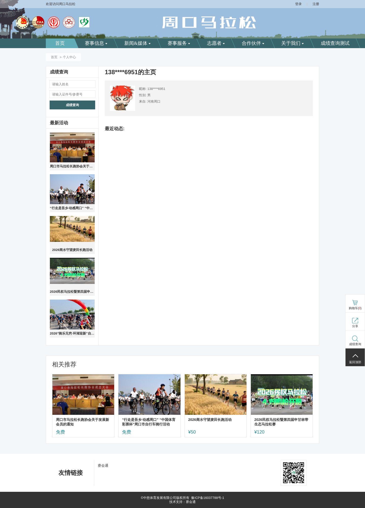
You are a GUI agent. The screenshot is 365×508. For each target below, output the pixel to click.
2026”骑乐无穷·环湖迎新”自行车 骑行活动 (72, 333)
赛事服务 (179, 43)
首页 (60, 43)
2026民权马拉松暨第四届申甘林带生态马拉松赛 (72, 292)
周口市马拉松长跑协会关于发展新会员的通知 (72, 166)
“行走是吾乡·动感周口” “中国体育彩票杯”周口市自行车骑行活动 (72, 208)
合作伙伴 (253, 43)
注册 (316, 4)
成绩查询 (72, 105)
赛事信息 (96, 43)
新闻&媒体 (137, 43)
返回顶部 (355, 362)
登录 (298, 4)
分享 (355, 326)
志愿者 (216, 43)
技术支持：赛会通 (182, 502)
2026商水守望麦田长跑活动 (72, 250)
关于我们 (292, 43)
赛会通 (103, 465)
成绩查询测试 (335, 43)
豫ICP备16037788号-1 (207, 498)
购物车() (355, 308)
